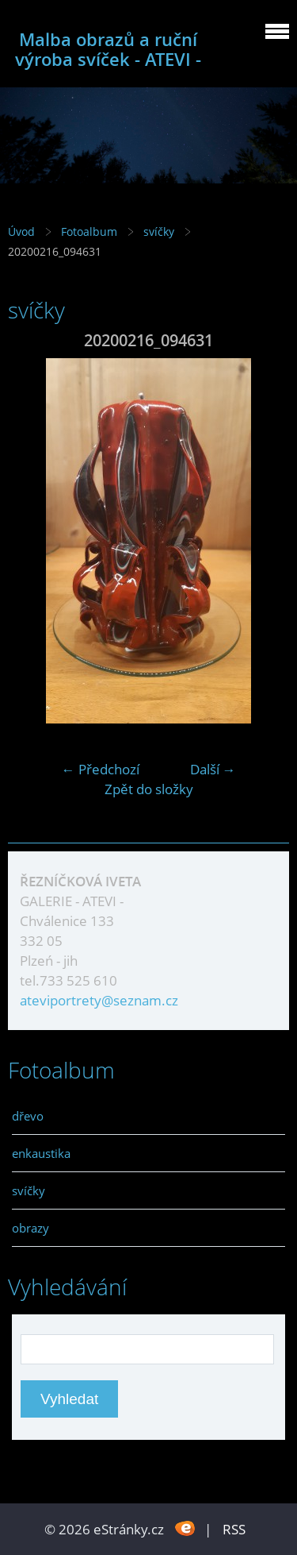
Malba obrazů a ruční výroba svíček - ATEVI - (108, 49)
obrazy (30, 1228)
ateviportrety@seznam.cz (99, 1000)
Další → (213, 769)
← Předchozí (100, 769)
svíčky (160, 231)
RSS (234, 1529)
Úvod (21, 231)
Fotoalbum (89, 231)
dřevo (28, 1116)
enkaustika (41, 1153)
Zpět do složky (149, 789)
